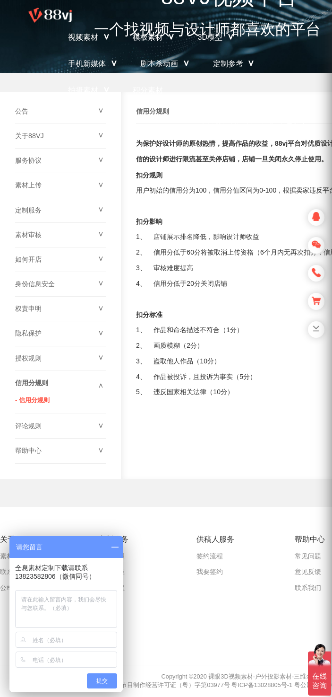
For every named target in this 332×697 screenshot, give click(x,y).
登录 (292, 121)
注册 (268, 120)
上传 (246, 120)
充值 (218, 120)
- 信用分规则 (32, 400)
